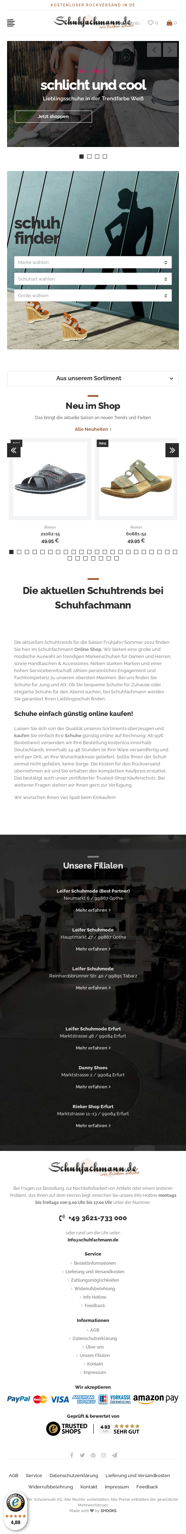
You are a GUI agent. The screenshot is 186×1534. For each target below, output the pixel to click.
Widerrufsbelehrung (94, 1288)
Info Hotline (94, 1297)
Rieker (50, 527)
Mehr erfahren (91, 910)
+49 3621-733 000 (93, 1217)
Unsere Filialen (95, 1355)
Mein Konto (128, 23)
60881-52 (136, 533)
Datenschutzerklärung (95, 1338)
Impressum (95, 1372)
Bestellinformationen (95, 1263)
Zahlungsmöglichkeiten (95, 1280)
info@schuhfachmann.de (93, 1240)
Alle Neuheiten (91, 429)
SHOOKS (109, 1511)
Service (34, 1475)
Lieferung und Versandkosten (95, 1271)
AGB (94, 1330)
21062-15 (50, 533)
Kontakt (95, 1364)
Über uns (95, 1347)
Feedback (95, 1305)
